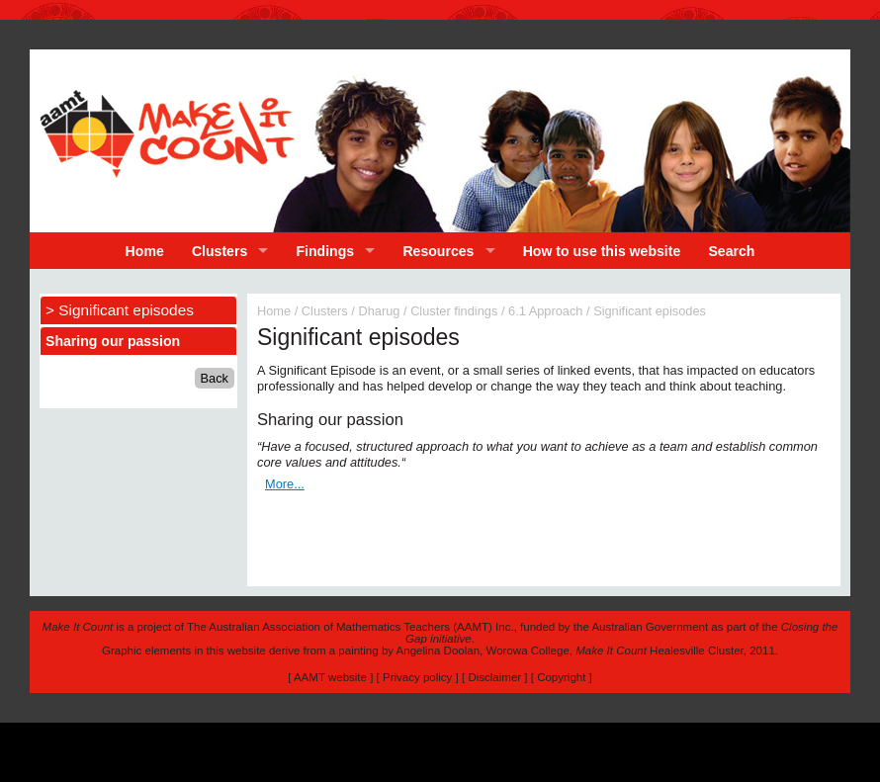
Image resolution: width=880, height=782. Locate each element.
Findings (326, 251)
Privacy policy (417, 677)
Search (731, 251)
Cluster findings (453, 311)
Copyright (561, 677)
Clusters (219, 251)
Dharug (378, 311)
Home (145, 251)
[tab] (138, 341)
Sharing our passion (112, 341)
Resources (438, 251)
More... (285, 484)
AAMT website (330, 677)
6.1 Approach (545, 311)
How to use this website (602, 251)
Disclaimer (494, 677)
